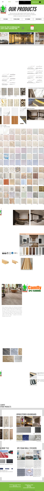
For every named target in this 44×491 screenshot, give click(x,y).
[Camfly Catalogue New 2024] (32, 28)
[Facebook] (40, 2)
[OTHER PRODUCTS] (38, 19)
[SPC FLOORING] (27, 19)
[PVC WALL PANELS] (16, 19)
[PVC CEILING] (5, 19)
